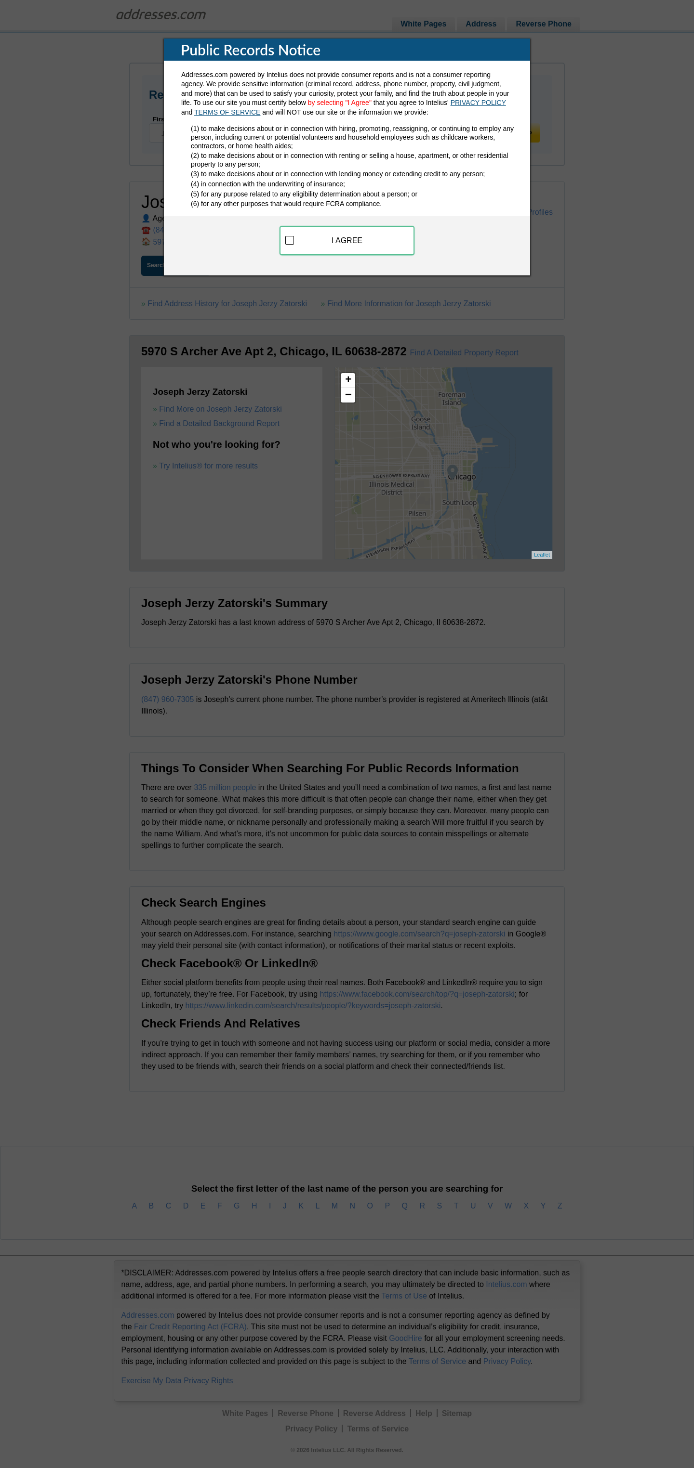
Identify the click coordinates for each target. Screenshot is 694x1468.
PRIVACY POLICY (478, 102)
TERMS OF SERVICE (227, 112)
